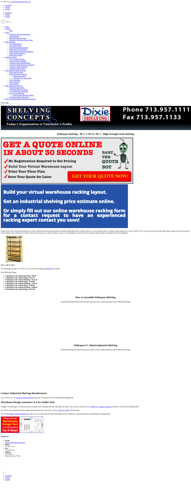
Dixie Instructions (20, 76)
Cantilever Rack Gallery (17, 69)
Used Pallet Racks (15, 46)
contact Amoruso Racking (24, 398)
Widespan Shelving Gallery (18, 89)
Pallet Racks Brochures (17, 53)
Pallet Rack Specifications (18, 50)
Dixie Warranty (14, 82)
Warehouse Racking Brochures (19, 34)
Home (7, 27)
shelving (48, 269)
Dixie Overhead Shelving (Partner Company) (20, 99)
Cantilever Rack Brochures (18, 67)
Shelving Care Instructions (23, 78)
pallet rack (94, 407)
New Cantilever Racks (17, 59)
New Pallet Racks (15, 44)
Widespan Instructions (16, 88)
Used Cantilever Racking (17, 61)
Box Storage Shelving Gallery (24, 95)
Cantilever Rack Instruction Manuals (21, 65)
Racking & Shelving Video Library (21, 40)
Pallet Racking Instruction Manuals (21, 51)
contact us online (63, 410)
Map (10, 31)
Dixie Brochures (14, 80)
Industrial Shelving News (18, 38)
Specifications (14, 36)
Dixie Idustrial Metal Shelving (15, 70)
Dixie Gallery (14, 84)
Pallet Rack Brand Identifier (18, 48)
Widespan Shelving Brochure (19, 97)
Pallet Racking (10, 42)
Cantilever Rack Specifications (19, 63)
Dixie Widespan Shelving (13, 86)
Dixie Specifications (16, 72)
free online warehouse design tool (17, 414)
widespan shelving (105, 407)
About (7, 32)
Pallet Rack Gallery (16, 55)
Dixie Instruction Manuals (18, 74)
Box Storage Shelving (16, 93)
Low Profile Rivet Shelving (18, 91)
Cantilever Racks (11, 57)
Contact (7, 29)
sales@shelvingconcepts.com (15, 442)
